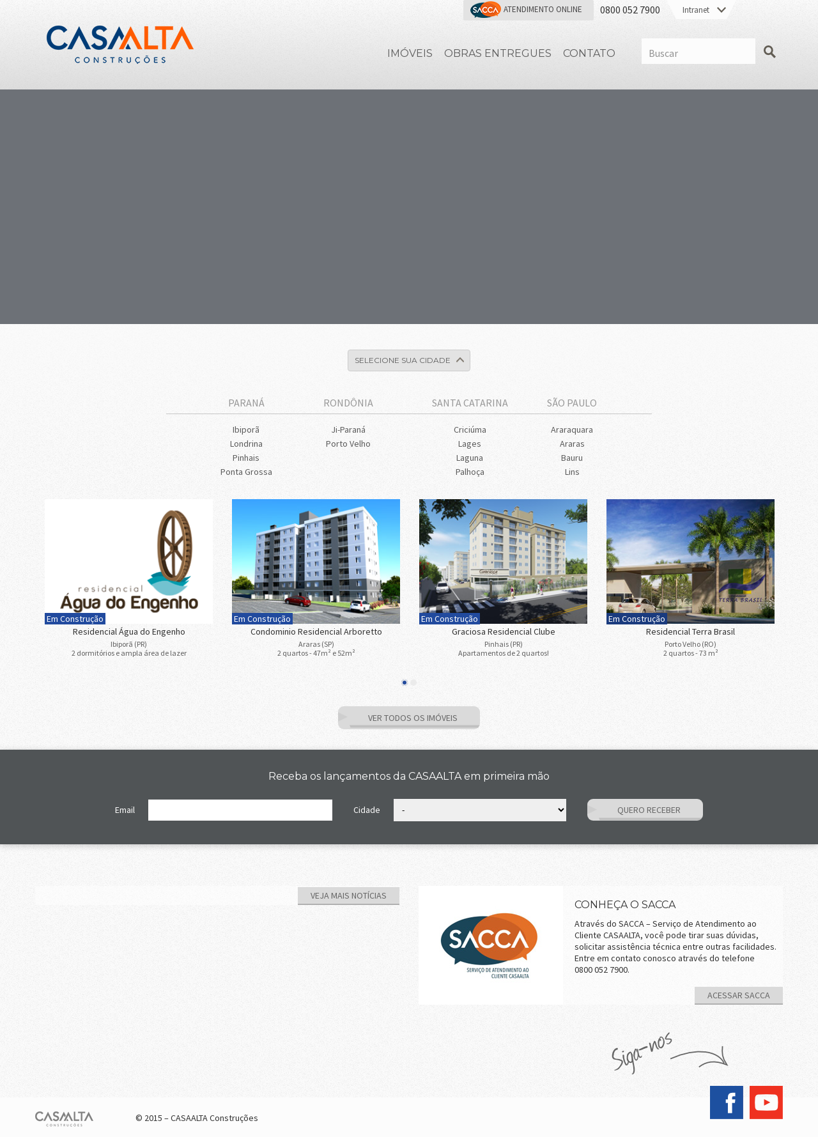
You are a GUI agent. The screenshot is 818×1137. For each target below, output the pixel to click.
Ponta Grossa (246, 471)
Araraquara (572, 429)
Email (125, 810)
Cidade (366, 810)
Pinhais (246, 457)
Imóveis (410, 53)
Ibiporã (246, 429)
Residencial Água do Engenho (129, 631)
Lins (572, 471)
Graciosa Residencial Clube (503, 631)
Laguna (469, 457)
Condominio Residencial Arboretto (316, 631)
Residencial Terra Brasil (690, 631)
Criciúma (470, 429)
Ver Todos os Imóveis (413, 717)
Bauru (572, 457)
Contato (589, 53)
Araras (572, 443)
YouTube (766, 1102)
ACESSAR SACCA (738, 995)
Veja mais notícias (349, 895)
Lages (469, 443)
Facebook (726, 1102)
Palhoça (470, 471)
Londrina (246, 443)
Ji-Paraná (348, 429)
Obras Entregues (498, 53)
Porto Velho (348, 443)
